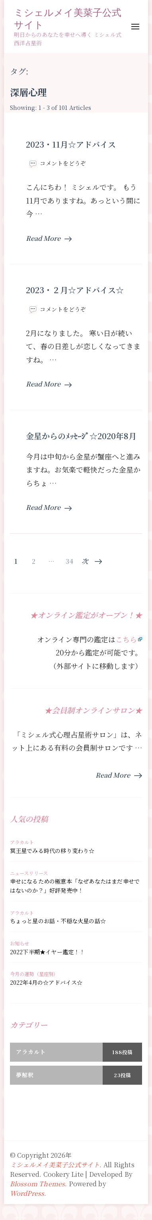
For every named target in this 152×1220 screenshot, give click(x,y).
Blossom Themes (37, 1183)
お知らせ (19, 943)
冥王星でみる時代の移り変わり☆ (52, 851)
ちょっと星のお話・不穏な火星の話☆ (58, 921)
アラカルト (22, 842)
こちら (126, 639)
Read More (49, 238)
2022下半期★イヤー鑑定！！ (47, 952)
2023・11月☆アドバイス (71, 144)
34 (69, 561)
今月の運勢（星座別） (34, 974)
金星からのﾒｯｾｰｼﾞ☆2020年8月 (81, 436)
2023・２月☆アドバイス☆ (75, 290)
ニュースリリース (29, 873)
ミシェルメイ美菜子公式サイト (67, 18)
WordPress (27, 1193)
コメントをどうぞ (63, 163)
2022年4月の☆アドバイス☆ (46, 982)
